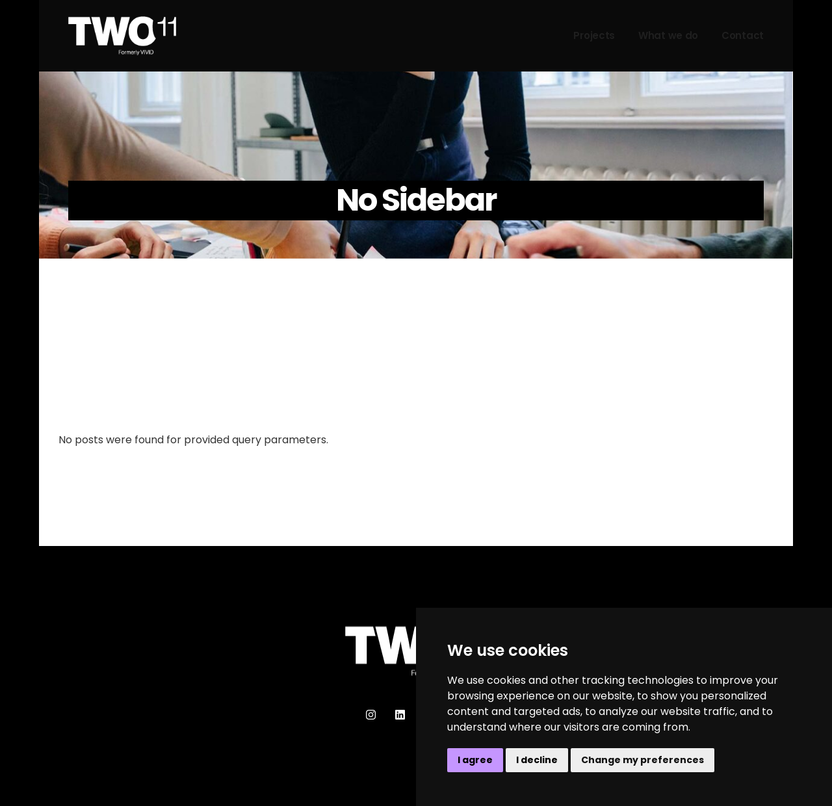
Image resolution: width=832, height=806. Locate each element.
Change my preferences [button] (642, 759)
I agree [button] (475, 759)
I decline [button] (537, 759)
